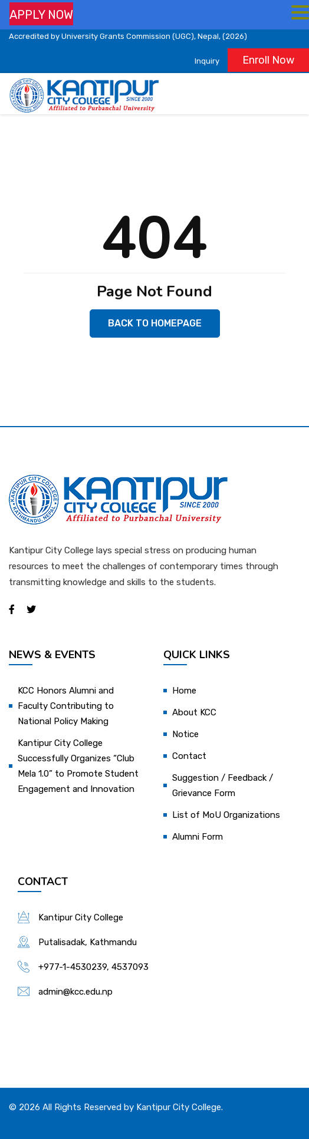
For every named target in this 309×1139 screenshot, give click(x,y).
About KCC (194, 712)
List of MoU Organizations (226, 815)
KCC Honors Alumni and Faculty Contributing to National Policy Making (66, 706)
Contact (189, 756)
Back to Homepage (155, 323)
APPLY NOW (41, 15)
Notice (185, 734)
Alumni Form (197, 836)
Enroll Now (268, 60)
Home (184, 690)
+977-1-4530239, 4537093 (93, 967)
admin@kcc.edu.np (75, 991)
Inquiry (207, 61)
